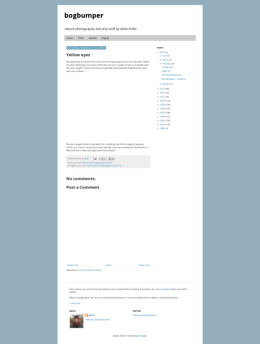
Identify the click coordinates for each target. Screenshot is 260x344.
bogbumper (83, 15)
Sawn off (166, 71)
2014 (162, 52)
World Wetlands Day (172, 74)
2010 (162, 100)
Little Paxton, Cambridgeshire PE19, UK (104, 165)
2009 (162, 104)
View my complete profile (97, 319)
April (165, 55)
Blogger (143, 335)
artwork (93, 38)
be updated (165, 289)
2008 (162, 108)
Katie (91, 315)
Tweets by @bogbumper (144, 315)
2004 (162, 124)
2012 (162, 92)
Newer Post (72, 265)
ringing (105, 38)
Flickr (81, 38)
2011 (162, 96)
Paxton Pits (87, 162)
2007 (162, 112)
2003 (162, 128)
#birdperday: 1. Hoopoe (174, 79)
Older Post (144, 265)
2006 (162, 116)
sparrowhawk (106, 162)
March (165, 59)
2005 (162, 120)
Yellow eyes (167, 67)
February (167, 63)
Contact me (74, 303)
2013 (162, 88)
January (166, 83)
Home (70, 38)
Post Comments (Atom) (90, 270)
